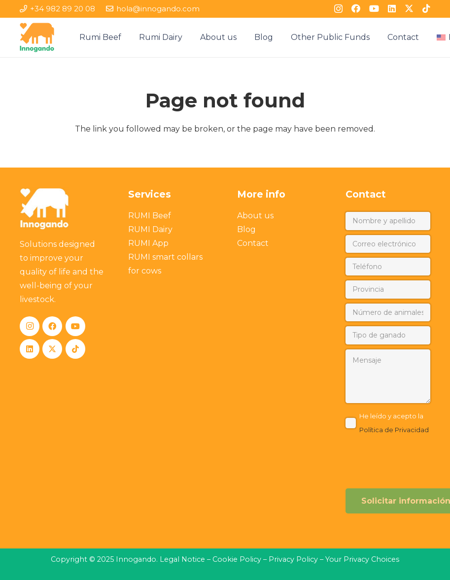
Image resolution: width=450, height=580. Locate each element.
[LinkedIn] (392, 8)
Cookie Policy (236, 559)
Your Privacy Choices (362, 559)
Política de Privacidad (394, 430)
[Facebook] (355, 8)
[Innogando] (37, 37)
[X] (409, 8)
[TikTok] (426, 8)
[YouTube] (374, 8)
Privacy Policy (294, 559)
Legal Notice (182, 559)
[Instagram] (338, 9)
